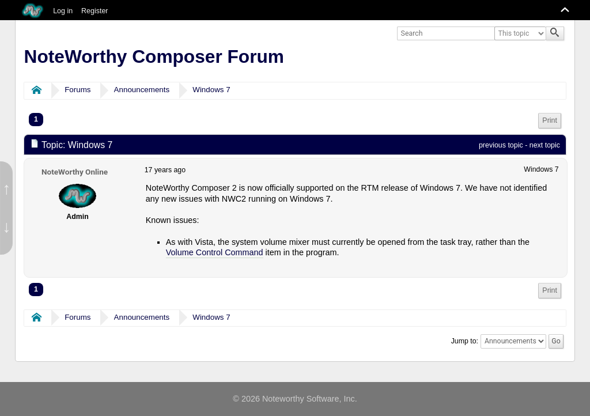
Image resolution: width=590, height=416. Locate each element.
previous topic (501, 145)
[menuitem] (549, 120)
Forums (77, 89)
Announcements (142, 89)
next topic (545, 145)
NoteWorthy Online (74, 171)
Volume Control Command (214, 252)
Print (549, 120)
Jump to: (464, 341)
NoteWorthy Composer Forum (154, 56)
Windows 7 (211, 89)
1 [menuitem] (36, 119)
